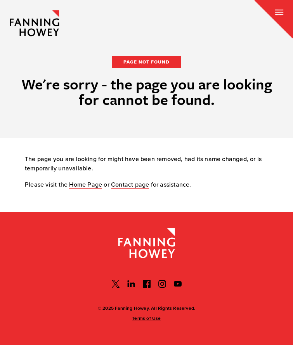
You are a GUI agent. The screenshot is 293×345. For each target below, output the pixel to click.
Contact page (130, 185)
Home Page (85, 185)
